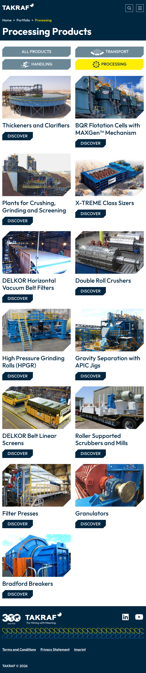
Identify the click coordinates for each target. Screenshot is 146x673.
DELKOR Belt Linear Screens (29, 439)
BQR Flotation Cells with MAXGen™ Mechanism (107, 129)
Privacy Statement (55, 649)
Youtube (139, 617)
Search (129, 8)
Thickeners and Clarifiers (36, 125)
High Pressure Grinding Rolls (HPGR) (33, 361)
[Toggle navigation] (140, 8)
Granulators (92, 513)
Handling (36, 65)
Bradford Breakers (27, 583)
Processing (109, 64)
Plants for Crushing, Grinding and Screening (34, 206)
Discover (18, 136)
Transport (109, 52)
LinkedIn (125, 617)
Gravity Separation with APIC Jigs (107, 361)
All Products (36, 51)
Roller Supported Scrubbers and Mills (101, 439)
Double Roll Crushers (103, 280)
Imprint (80, 649)
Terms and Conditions (19, 649)
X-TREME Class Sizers (104, 202)
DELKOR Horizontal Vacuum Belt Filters (29, 284)
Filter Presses (20, 513)
